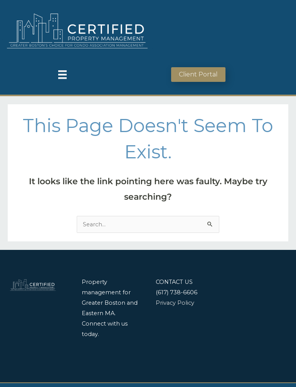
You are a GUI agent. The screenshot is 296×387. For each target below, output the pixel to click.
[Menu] (62, 74)
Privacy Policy (175, 302)
